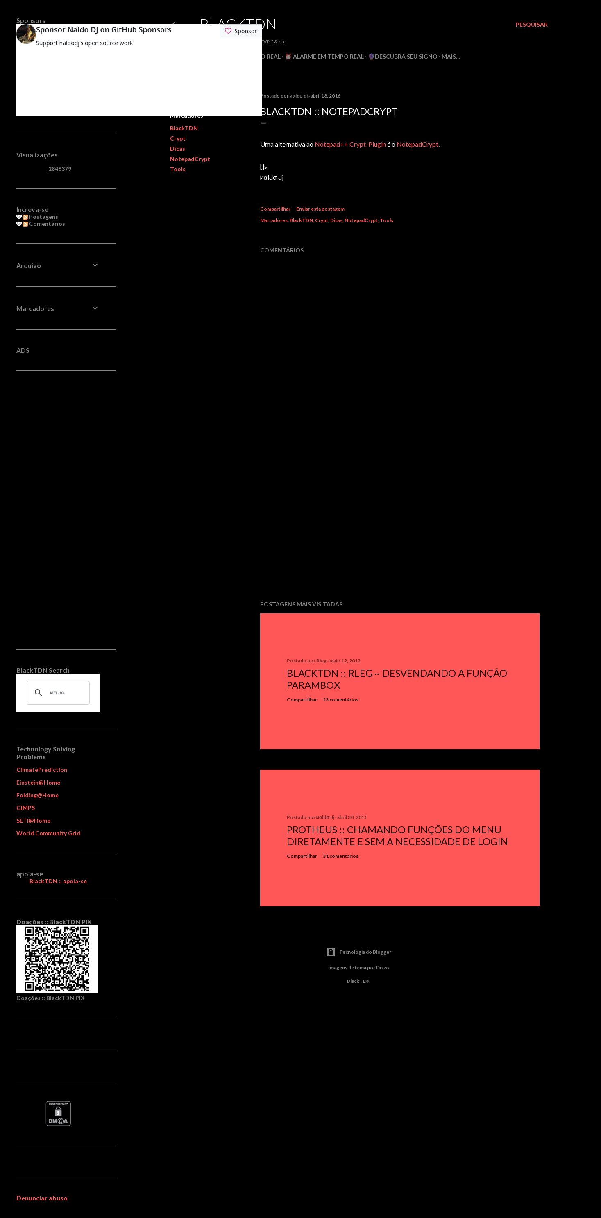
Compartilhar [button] (275, 209)
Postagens (40, 216)
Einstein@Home (38, 782)
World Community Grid (48, 833)
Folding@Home (37, 795)
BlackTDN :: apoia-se (58, 881)
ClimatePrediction (41, 769)
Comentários (44, 223)
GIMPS (25, 807)
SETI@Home (33, 820)
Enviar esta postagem (320, 209)
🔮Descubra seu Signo (403, 56)
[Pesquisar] (532, 24)
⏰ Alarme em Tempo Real (324, 56)
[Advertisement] (400, 522)
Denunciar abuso (42, 1198)
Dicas (177, 148)
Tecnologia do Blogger (358, 952)
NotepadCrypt (190, 158)
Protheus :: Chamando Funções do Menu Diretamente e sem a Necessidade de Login (397, 835)
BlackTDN (238, 24)
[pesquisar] (57, 693)
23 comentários (340, 699)
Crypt (178, 138)
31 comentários (340, 856)
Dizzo (382, 967)
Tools (178, 169)
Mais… (451, 56)
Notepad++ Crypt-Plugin (350, 144)
